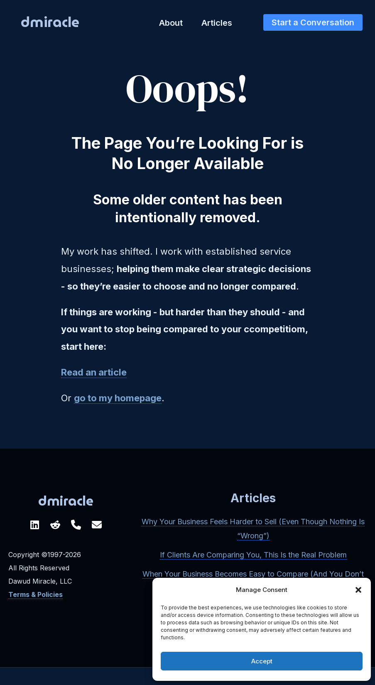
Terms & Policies (35, 594)
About (171, 23)
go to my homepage (118, 398)
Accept (261, 661)
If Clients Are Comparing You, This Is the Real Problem (253, 554)
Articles (216, 23)
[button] (358, 590)
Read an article (94, 372)
